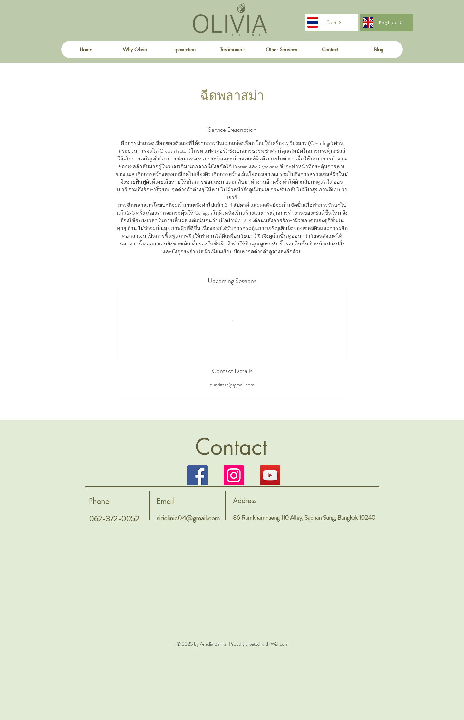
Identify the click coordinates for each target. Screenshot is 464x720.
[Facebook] (197, 475)
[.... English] (386, 22)
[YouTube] (270, 475)
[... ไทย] (331, 22)
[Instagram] (234, 475)
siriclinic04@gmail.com (188, 518)
